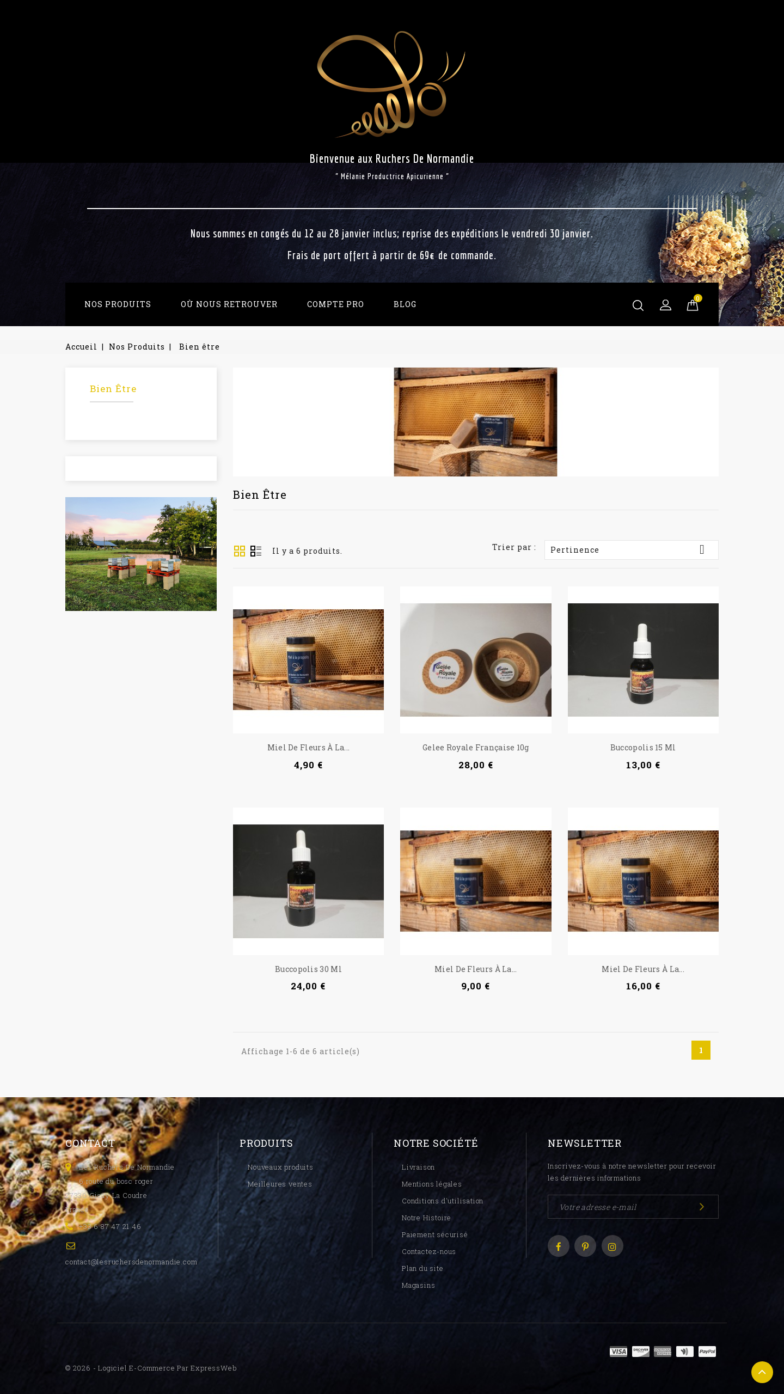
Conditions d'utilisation (442, 1201)
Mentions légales (432, 1184)
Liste (255, 552)
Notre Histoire (426, 1217)
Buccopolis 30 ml (308, 969)
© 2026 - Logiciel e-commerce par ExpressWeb (150, 1368)
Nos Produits (117, 304)
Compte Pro (335, 304)
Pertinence (631, 549)
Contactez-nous (429, 1251)
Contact (90, 1143)
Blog (405, 304)
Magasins (418, 1285)
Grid (239, 551)
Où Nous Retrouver (229, 304)
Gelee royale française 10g (475, 747)
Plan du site (423, 1268)
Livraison (418, 1167)
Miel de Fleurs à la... (308, 747)
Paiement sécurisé (435, 1234)
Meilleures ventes (280, 1184)
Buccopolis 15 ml (643, 747)
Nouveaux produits (281, 1167)
